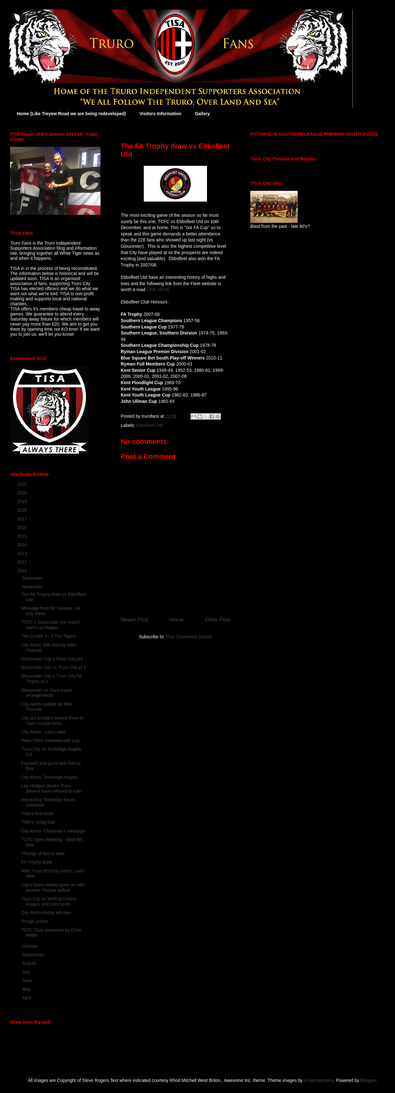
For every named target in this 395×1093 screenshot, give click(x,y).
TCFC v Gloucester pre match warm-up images (50, 625)
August (29, 963)
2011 (22, 570)
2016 (22, 527)
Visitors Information (160, 113)
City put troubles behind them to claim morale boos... (52, 720)
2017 (22, 519)
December (33, 578)
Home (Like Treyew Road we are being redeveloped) (71, 113)
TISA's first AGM (37, 813)
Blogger (368, 1080)
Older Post (217, 620)
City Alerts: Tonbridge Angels (49, 777)
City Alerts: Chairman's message (53, 831)
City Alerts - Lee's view (43, 731)
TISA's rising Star (38, 822)
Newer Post (134, 620)
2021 (22, 484)
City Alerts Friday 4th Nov (46, 912)
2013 (22, 553)
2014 (22, 544)
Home (176, 620)
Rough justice (34, 921)
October (30, 946)
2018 (22, 510)
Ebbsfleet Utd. (150, 425)
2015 (22, 536)
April (27, 997)
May (27, 989)
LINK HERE (158, 289)
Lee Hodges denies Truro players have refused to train (51, 788)
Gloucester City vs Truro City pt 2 (53, 667)
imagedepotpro (318, 1080)
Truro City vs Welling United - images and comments (49, 901)
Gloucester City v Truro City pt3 (52, 658)
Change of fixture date (43, 853)
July (26, 972)
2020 (22, 493)
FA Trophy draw (36, 862)
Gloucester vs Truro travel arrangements (46, 693)
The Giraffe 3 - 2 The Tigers (48, 636)
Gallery (202, 113)
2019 (22, 501)
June (27, 980)
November (33, 586)
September (33, 954)
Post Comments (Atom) (189, 636)
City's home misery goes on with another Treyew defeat (52, 887)
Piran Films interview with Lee (50, 740)
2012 (22, 562)
